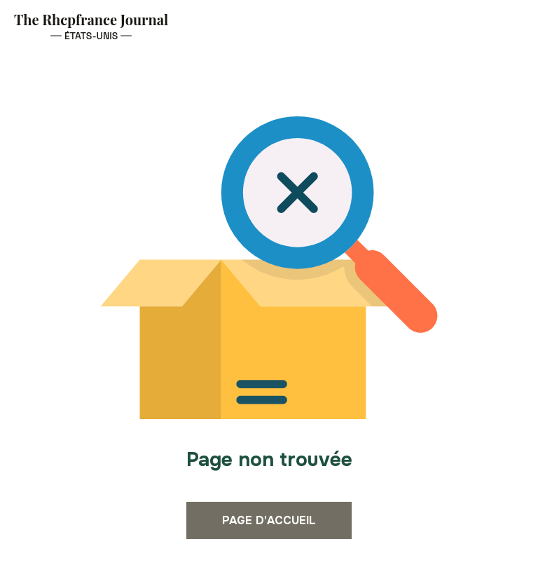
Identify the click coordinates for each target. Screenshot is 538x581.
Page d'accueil (269, 520)
